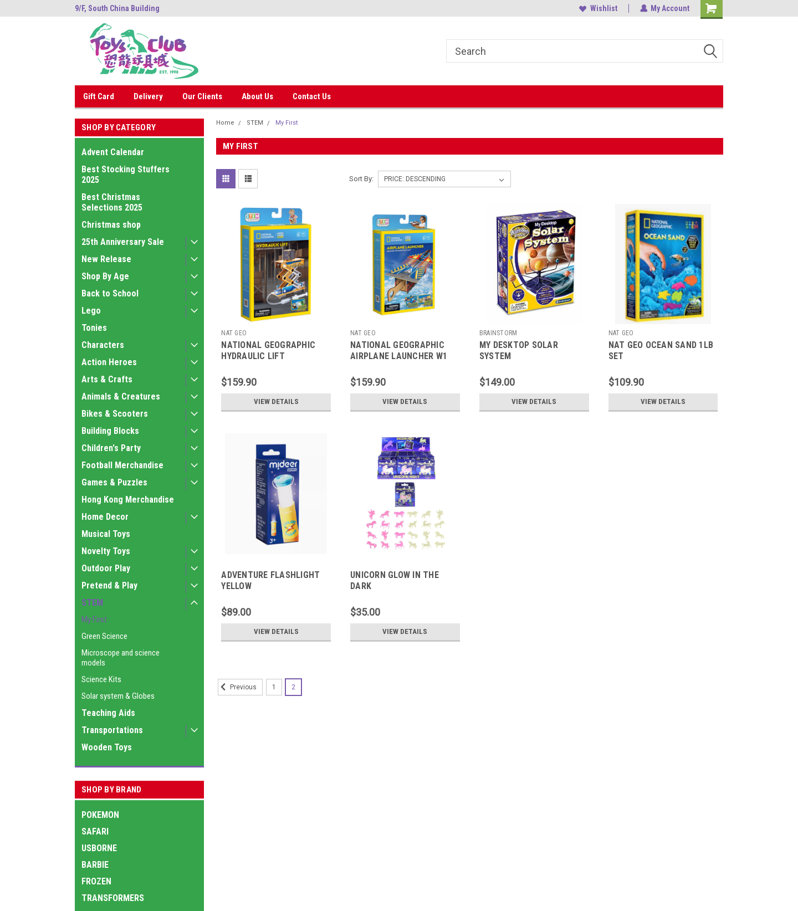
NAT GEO (234, 333)
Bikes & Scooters (114, 413)
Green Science (104, 636)
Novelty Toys (105, 551)
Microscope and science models (120, 658)
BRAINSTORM (498, 333)
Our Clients (202, 96)
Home (225, 122)
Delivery (148, 96)
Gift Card (98, 96)
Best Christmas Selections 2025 (111, 202)
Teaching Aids (108, 713)
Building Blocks (110, 431)
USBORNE (99, 848)
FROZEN (96, 881)
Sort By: (361, 179)
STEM (92, 602)
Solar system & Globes (118, 696)
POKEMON (100, 815)
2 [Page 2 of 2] (293, 687)
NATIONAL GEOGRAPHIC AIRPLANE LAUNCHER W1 (398, 350)
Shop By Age (105, 276)
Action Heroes (109, 362)
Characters (102, 345)
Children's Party (111, 448)
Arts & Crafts (106, 379)
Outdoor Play (105, 568)
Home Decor (105, 516)
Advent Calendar (112, 152)
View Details (276, 401)
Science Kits (101, 679)
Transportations (112, 730)
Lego (91, 310)
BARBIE (95, 864)
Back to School (110, 293)
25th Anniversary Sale (122, 242)
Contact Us (312, 96)
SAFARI (95, 831)
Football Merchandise (122, 465)
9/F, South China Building (117, 8)
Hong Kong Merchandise (127, 499)
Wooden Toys (106, 747)
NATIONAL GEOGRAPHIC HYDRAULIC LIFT (268, 350)
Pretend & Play (109, 585)
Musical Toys (105, 534)
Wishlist (598, 8)
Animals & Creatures (120, 396)
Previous (237, 687)
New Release (106, 259)
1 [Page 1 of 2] (274, 687)
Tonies (94, 328)
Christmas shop (111, 224)
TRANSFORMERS (112, 898)
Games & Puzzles (114, 482)
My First (94, 620)
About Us (257, 96)
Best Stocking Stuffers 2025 (125, 174)
